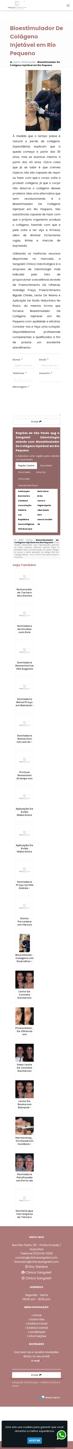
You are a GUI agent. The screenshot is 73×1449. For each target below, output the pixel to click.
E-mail (36, 1360)
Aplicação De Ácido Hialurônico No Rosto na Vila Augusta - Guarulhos (24, 853)
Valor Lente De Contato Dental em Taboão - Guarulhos (24, 1071)
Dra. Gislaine (36, 1267)
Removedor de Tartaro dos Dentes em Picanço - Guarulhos (24, 596)
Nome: (18, 359)
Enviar (36, 421)
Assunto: (45, 373)
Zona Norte (46, 465)
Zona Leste (24, 478)
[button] (68, 6)
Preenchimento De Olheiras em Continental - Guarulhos (25, 1034)
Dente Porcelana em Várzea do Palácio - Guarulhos (24, 925)
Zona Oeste (24, 472)
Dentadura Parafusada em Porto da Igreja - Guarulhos (24, 1181)
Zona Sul (41, 472)
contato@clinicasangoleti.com (36, 1258)
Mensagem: (21, 387)
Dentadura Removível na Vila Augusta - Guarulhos (24, 667)
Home (37, 1315)
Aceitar (34, 1440)
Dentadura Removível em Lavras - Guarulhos (24, 740)
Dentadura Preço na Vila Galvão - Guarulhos (24, 886)
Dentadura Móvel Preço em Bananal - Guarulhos (25, 703)
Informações (37, 1336)
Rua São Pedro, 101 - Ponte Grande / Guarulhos (36, 1247)
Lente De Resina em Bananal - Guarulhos (24, 1105)
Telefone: (19, 373)
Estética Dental (37, 1328)
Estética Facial (37, 1324)
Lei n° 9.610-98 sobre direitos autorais (36, 555)
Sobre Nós (37, 1319)
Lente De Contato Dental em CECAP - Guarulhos (24, 998)
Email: (43, 359)
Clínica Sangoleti (36, 1272)
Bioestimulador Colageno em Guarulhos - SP (25, 959)
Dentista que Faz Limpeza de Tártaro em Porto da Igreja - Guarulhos (24, 1218)
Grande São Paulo (28, 485)
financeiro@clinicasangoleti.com (36, 1262)
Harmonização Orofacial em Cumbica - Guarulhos (25, 1142)
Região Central (26, 465)
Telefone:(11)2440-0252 (36, 1253)
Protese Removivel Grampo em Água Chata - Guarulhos (24, 778)
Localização (37, 1332)
